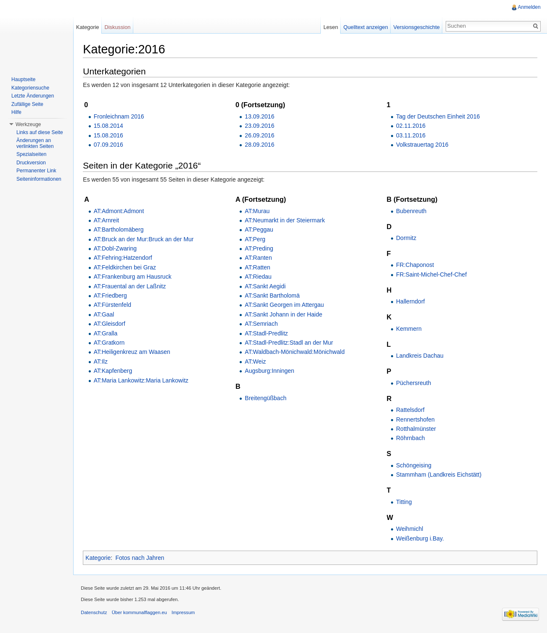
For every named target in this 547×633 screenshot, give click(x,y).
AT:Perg (256, 239)
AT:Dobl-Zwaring (116, 248)
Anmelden (529, 7)
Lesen (330, 27)
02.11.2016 (410, 126)
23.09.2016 (260, 126)
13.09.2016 (260, 116)
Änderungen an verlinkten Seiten (35, 143)
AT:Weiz (256, 361)
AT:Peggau (260, 230)
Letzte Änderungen (32, 96)
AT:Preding (260, 248)
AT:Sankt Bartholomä (273, 296)
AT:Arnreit (107, 220)
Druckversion (31, 163)
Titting (404, 501)
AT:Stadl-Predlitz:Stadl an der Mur (290, 343)
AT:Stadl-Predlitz (267, 333)
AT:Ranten (259, 258)
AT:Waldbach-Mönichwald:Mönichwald (295, 352)
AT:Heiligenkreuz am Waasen (133, 352)
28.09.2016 (260, 145)
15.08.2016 (109, 135)
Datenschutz (95, 613)
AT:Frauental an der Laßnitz (131, 286)
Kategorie (99, 558)
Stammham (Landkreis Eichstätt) (438, 475)
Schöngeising (413, 465)
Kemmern (409, 328)
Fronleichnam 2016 (120, 116)
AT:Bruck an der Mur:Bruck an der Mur (145, 239)
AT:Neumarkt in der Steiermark (285, 220)
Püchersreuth (413, 383)
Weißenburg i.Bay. (420, 538)
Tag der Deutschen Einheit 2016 (438, 116)
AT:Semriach (262, 324)
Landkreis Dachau (420, 356)
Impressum (184, 613)
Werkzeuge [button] (28, 124)
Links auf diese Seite (39, 132)
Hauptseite (23, 79)
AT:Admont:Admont (120, 211)
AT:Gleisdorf (111, 324)
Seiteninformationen (38, 179)
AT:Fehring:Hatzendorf (124, 258)
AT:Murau (258, 211)
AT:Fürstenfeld (113, 305)
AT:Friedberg (111, 296)
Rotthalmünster (416, 429)
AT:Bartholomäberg (120, 230)
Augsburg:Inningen (270, 371)
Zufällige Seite (27, 104)
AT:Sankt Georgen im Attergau (285, 305)
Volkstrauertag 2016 (422, 145)
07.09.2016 (109, 145)
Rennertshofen (415, 419)
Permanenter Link (36, 171)
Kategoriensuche (30, 88)
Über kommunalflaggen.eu (140, 613)
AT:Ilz (102, 361)
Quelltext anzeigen (365, 27)
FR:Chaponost (415, 265)
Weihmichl (409, 529)
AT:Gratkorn (110, 343)
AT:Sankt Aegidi (266, 286)
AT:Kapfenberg (114, 371)
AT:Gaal (105, 314)
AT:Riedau (259, 277)
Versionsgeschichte (416, 27)
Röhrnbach (410, 438)
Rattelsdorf (410, 410)
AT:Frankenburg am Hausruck (134, 277)
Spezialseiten (31, 154)
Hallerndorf (410, 301)
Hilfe (16, 112)
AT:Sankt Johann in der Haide (284, 314)
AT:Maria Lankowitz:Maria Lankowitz (142, 380)
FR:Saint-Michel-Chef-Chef (431, 274)
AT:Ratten (258, 267)
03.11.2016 (410, 135)
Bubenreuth (411, 211)
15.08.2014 (109, 126)
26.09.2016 (260, 135)
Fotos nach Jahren (141, 558)
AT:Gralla (107, 333)
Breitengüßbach (266, 398)
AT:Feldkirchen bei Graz (126, 267)
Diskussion (119, 27)
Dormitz (406, 238)
